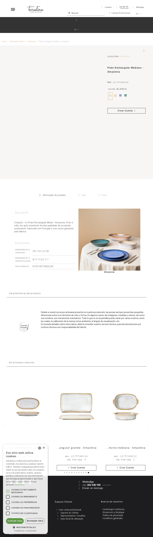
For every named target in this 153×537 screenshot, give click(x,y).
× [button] (44, 448)
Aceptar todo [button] (14, 521)
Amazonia (124, 56)
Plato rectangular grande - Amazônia (71, 447)
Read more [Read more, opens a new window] (20, 484)
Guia (82, 195)
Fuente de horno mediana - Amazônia (120, 447)
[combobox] (39, 448)
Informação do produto (53, 195)
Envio (102, 195)
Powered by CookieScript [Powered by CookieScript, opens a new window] (25, 531)
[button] (126, 111)
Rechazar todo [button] (35, 521)
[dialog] (25, 489)
